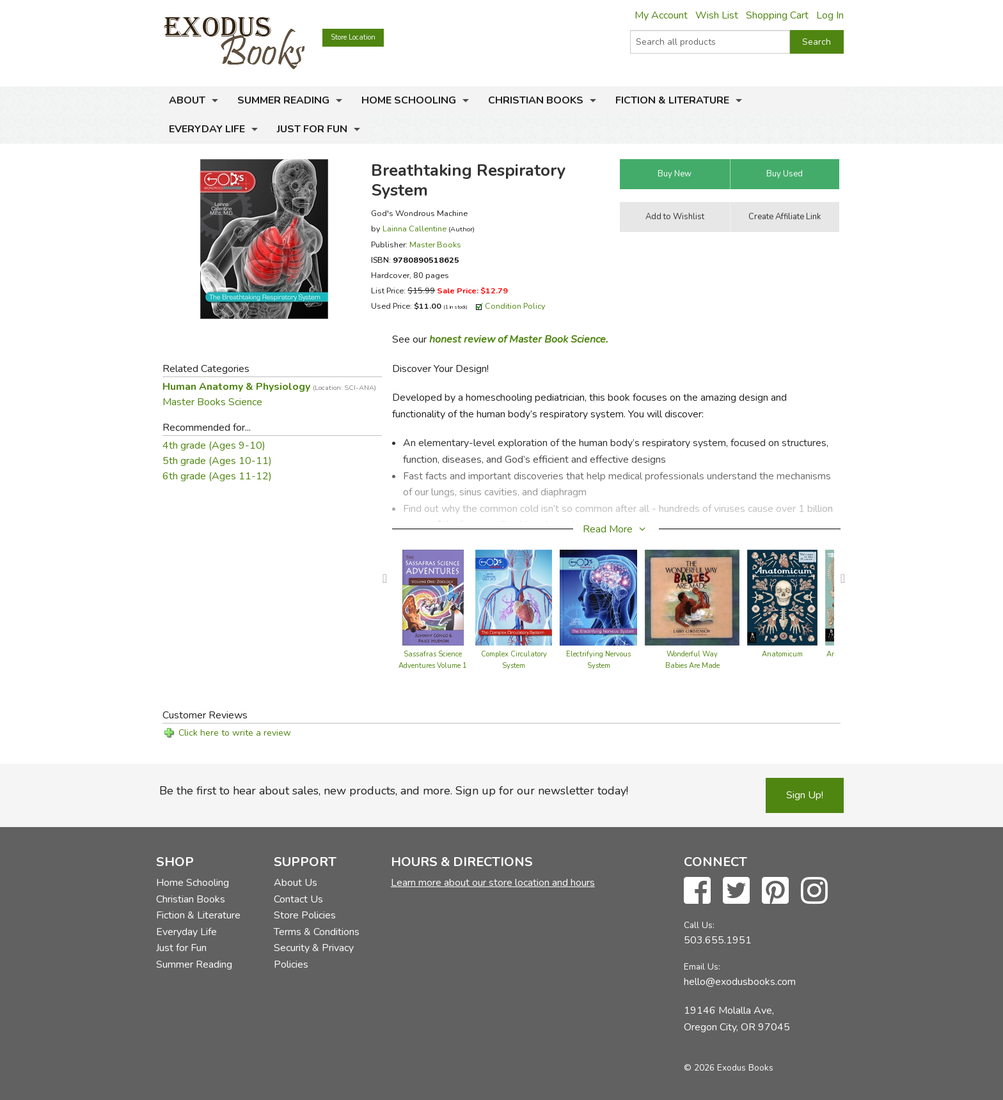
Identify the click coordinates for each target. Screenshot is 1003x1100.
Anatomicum (782, 654)
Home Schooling (408, 100)
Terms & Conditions (316, 932)
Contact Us (298, 899)
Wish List (716, 15)
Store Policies (305, 915)
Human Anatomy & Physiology (269, 387)
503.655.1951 (718, 940)
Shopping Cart (777, 15)
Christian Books (535, 100)
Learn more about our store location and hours (493, 883)
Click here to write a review (234, 733)
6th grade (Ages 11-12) (217, 476)
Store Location (353, 37)
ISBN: (415, 259)
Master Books (435, 244)
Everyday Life (207, 129)
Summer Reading (283, 100)
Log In (830, 15)
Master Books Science (212, 402)
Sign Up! (804, 795)
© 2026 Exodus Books (728, 1068)
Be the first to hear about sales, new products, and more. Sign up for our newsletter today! (393, 790)
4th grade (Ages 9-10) (213, 445)
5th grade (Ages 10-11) (217, 461)
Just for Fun (312, 129)
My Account (661, 15)
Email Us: (702, 967)
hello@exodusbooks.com (740, 982)
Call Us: (699, 925)
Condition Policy (515, 305)
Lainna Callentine (414, 228)
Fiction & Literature (672, 100)
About (187, 100)
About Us (295, 883)
